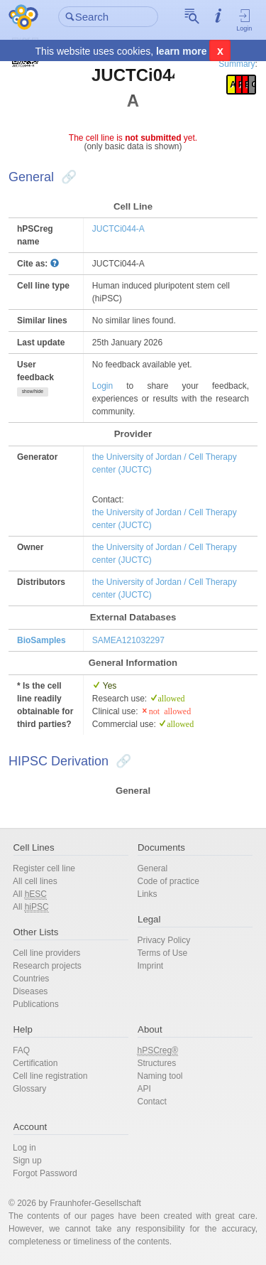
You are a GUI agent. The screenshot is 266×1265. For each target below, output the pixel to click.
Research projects (47, 966)
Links (147, 894)
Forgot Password (45, 1173)
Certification (35, 1063)
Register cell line (44, 868)
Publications (36, 1004)
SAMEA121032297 (128, 640)
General (153, 868)
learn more (181, 51)
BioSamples (41, 640)
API (144, 1089)
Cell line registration (50, 1076)
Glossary (29, 1089)
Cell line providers (46, 953)
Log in (24, 1148)
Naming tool (160, 1076)
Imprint (151, 966)
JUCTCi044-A (118, 229)
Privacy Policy (164, 940)
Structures (157, 1063)
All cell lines (35, 881)
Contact (152, 1102)
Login (244, 20)
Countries (31, 979)
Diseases (30, 991)
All (30, 894)
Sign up (27, 1161)
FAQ (21, 1050)
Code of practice (168, 881)
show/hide (32, 391)
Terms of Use (163, 953)
